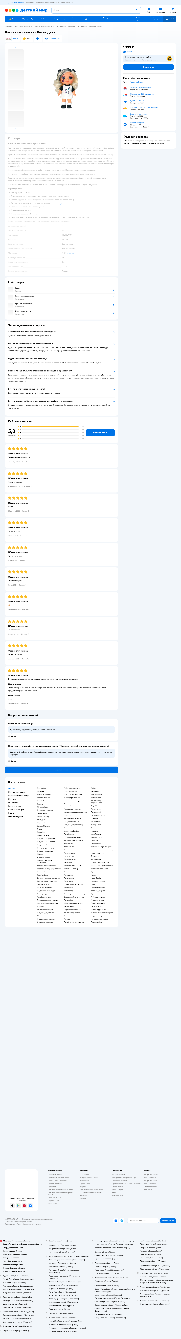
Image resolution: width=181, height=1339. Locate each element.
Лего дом (67, 919)
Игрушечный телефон (72, 818)
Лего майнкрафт (70, 859)
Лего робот (68, 900)
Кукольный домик (98, 881)
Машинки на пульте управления (44, 861)
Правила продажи (55, 1183)
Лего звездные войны (72, 866)
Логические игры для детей (101, 847)
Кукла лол (95, 872)
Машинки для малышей (73, 795)
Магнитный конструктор (73, 884)
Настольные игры (98, 815)
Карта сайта (52, 1204)
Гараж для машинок (44, 888)
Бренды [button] (11, 788)
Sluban (93, 788)
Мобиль (40, 916)
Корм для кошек (150, 1177)
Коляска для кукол (98, 891)
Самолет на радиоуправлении (48, 878)
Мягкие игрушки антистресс (102, 913)
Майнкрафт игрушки (72, 798)
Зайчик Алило (42, 813)
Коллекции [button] (13, 802)
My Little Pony (42, 807)
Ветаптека (148, 1190)
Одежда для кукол (98, 888)
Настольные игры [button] (16, 809)
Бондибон (41, 832)
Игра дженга (95, 831)
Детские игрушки (22, 26)
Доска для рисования (99, 828)
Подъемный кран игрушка (47, 891)
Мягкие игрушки (97, 900)
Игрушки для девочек (45, 913)
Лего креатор (69, 906)
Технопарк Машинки (45, 810)
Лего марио (68, 888)
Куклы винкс (96, 894)
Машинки (40, 854)
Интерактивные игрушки (73, 801)
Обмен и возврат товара (57, 1180)
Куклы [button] (11, 813)
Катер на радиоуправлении (47, 903)
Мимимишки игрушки (72, 837)
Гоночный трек (43, 872)
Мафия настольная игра (100, 862)
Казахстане (27, 1224)
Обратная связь (54, 1201)
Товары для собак (150, 1180)
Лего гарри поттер (71, 869)
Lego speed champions (72, 910)
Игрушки (40, 906)
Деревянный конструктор (74, 897)
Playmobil (41, 823)
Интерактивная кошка (99, 919)
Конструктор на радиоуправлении (98, 802)
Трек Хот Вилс (42, 875)
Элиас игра (95, 856)
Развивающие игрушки (46, 910)
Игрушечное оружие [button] (17, 792)
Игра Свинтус (96, 859)
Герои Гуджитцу (43, 817)
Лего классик (96, 809)
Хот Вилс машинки (44, 857)
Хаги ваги (67, 828)
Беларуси (37, 1224)
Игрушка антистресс (45, 922)
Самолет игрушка (43, 884)
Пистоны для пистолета (46, 848)
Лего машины (96, 798)
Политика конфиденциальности (60, 1190)
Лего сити (68, 862)
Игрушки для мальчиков (46, 919)
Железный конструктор (73, 903)
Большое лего (96, 795)
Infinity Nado (42, 801)
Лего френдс (69, 881)
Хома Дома (41, 820)
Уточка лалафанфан (71, 831)
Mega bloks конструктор (100, 806)
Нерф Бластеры (43, 835)
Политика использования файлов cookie (61, 1194)
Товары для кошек (151, 1174)
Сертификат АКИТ (55, 1198)
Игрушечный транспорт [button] (18, 795)
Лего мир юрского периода (74, 894)
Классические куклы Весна (90, 26)
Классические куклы (66, 26)
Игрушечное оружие (45, 851)
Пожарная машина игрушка (47, 900)
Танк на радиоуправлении (47, 881)
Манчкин (94, 818)
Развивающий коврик (72, 809)
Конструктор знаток (72, 913)
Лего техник (69, 872)
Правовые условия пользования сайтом (37, 1219)
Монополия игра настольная (102, 866)
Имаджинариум (97, 822)
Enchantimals (42, 788)
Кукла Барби (96, 878)
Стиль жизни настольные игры (102, 850)
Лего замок (95, 791)
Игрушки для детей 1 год (73, 825)
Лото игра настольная (99, 869)
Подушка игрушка (98, 916)
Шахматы (94, 840)
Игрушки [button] (12, 799)
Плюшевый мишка (98, 903)
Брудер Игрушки (43, 826)
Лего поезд (68, 891)
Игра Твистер (96, 834)
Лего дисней (96, 812)
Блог (114, 1193)
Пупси (39, 829)
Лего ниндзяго (69, 853)
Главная (8, 26)
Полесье (40, 791)
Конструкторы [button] (14, 806)
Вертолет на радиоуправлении (49, 869)
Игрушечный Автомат (45, 845)
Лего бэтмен (69, 834)
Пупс (93, 884)
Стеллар (40, 804)
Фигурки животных (71, 822)
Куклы (93, 875)
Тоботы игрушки (43, 798)
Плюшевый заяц (97, 922)
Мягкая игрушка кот (98, 910)
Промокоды (52, 1187)
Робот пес (68, 815)
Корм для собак (150, 1183)
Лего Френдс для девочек (74, 922)
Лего (66, 850)
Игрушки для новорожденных (75, 812)
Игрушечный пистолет (46, 842)
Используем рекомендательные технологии (22, 1222)
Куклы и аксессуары (43, 26)
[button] (169, 19)
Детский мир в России (13, 1224)
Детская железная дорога (46, 866)
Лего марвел (69, 878)
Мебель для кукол (98, 897)
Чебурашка (68, 844)
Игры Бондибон (97, 853)
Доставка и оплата (55, 1174)
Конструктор (69, 856)
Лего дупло (68, 875)
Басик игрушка (96, 906)
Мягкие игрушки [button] (15, 816)
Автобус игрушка (44, 897)
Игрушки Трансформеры (73, 840)
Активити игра (96, 837)
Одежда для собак (150, 1187)
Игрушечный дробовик (46, 839)
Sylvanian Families (44, 795)
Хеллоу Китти (69, 847)
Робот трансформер (72, 788)
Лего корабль (69, 916)
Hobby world (96, 825)
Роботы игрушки (70, 791)
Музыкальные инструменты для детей (74, 805)
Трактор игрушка (43, 894)
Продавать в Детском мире (58, 1177)
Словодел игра (96, 844)
